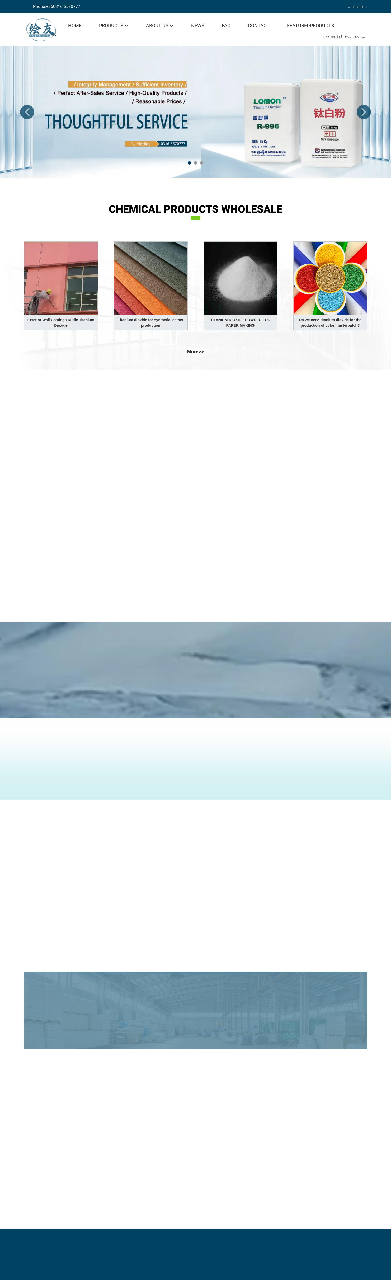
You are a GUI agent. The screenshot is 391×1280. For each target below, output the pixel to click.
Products (114, 25)
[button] (27, 112)
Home (75, 25)
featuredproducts (310, 25)
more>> (195, 351)
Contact (259, 25)
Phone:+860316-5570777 (56, 6)
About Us (160, 25)
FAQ (226, 25)
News (197, 25)
